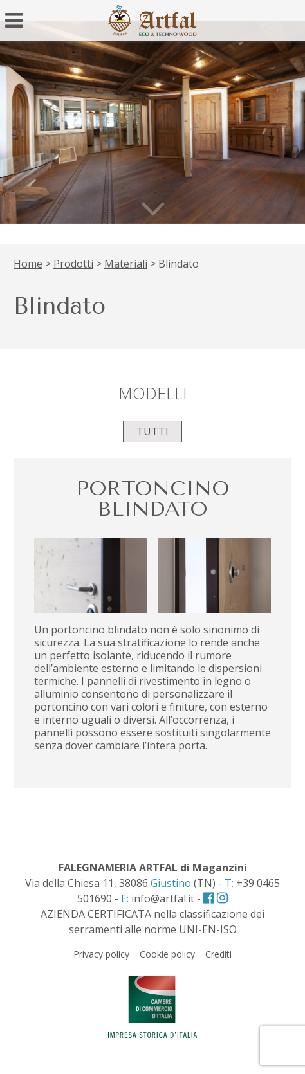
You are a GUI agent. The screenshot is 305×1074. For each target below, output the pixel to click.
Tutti (152, 431)
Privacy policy (101, 954)
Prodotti (73, 264)
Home (28, 264)
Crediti (218, 954)
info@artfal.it (162, 898)
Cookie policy (167, 954)
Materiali (125, 264)
